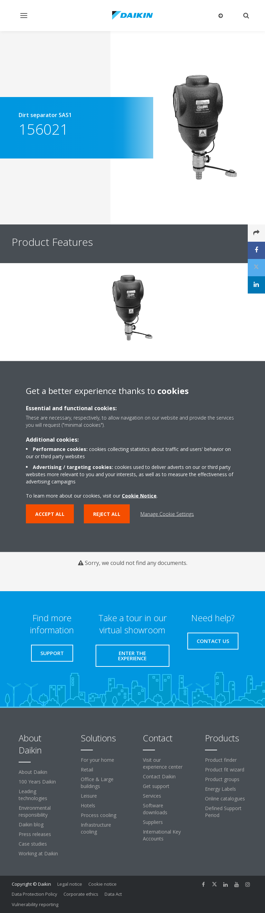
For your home (97, 760)
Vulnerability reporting (35, 904)
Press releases (35, 834)
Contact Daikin (159, 776)
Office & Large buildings (97, 782)
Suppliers (153, 822)
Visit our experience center (163, 763)
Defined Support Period (223, 811)
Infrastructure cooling (96, 828)
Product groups (222, 779)
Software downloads (155, 809)
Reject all (106, 514)
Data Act (113, 894)
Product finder (221, 760)
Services (152, 795)
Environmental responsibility (35, 811)
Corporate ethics (80, 894)
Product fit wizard (224, 769)
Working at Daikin (38, 853)
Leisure (89, 795)
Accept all (50, 514)
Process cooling (98, 815)
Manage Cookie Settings (167, 514)
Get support (156, 786)
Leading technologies (33, 794)
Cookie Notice (139, 495)
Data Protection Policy (34, 894)
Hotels (88, 805)
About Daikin (33, 772)
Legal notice (69, 884)
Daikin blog (31, 824)
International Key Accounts (162, 835)
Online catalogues (225, 798)
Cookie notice (102, 884)
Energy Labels (220, 789)
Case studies (33, 843)
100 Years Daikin (37, 781)
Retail (87, 769)
